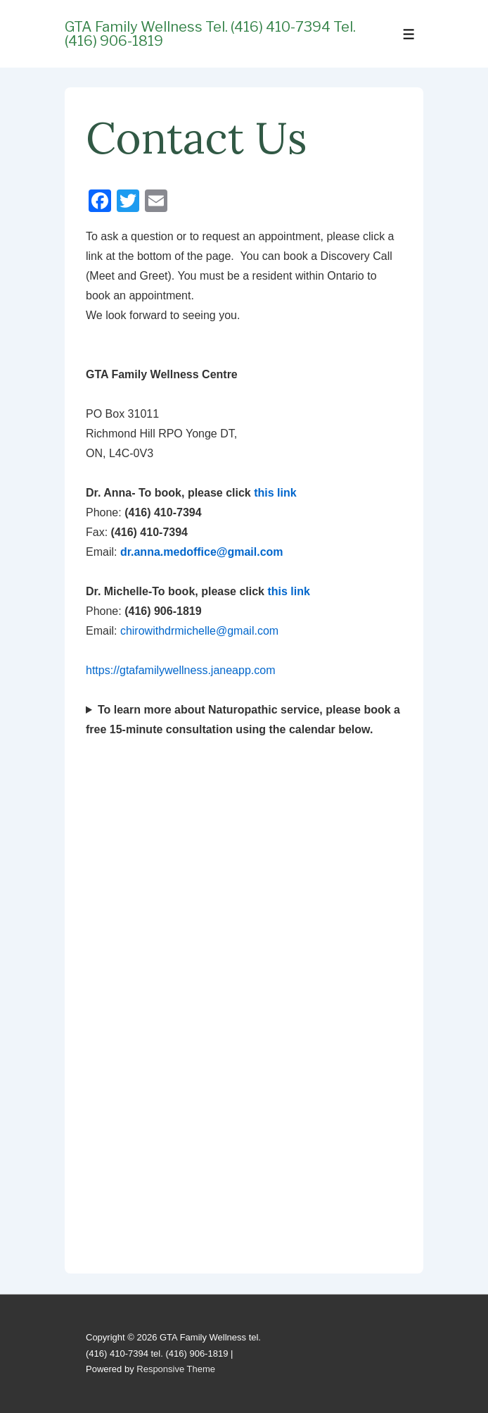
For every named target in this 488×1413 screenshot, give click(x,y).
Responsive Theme (175, 1369)
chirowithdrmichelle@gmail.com (201, 631)
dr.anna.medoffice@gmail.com (201, 552)
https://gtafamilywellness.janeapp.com (180, 670)
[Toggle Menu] (409, 34)
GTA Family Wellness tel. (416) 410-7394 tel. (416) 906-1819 (210, 33)
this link (275, 493)
